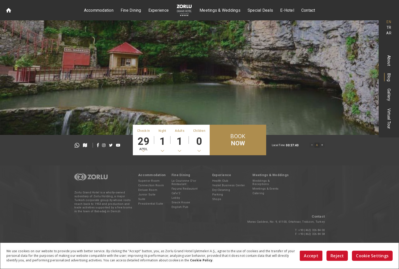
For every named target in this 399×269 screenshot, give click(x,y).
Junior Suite (146, 194)
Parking (217, 194)
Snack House (181, 202)
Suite (141, 199)
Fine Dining (131, 10)
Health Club (220, 180)
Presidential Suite (150, 203)
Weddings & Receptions (261, 182)
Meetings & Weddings (220, 10)
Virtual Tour (389, 118)
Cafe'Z (176, 193)
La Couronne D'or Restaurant (184, 182)
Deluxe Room (147, 190)
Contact (308, 10)
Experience (158, 10)
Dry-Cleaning (221, 190)
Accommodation (98, 10)
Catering (258, 193)
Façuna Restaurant (184, 188)
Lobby (176, 198)
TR (389, 27)
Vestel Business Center (228, 185)
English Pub (180, 207)
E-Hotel (287, 10)
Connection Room (151, 185)
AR (388, 33)
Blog (389, 77)
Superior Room (149, 180)
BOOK (237, 140)
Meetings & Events (265, 188)
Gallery (389, 95)
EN (389, 22)
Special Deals (260, 10)
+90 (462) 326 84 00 (311, 230)
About (389, 60)
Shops (216, 199)
